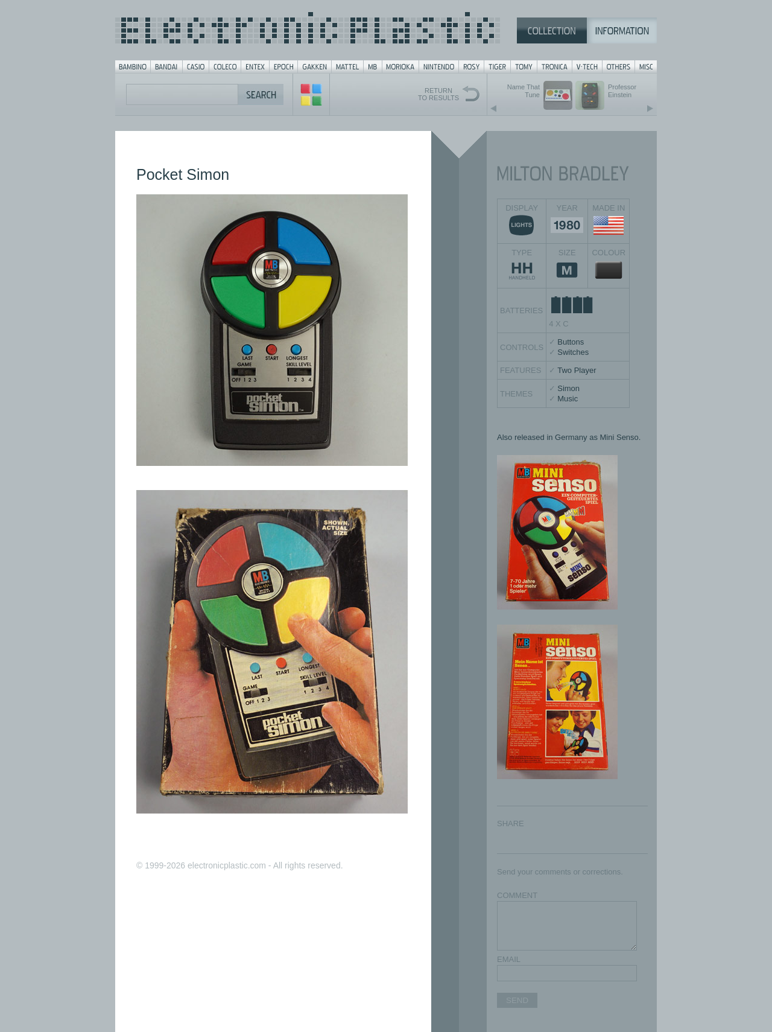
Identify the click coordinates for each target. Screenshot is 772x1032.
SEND (517, 1000)
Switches (573, 352)
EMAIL (508, 959)
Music (567, 398)
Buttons (570, 341)
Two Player (576, 370)
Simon (568, 388)
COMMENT (517, 895)
